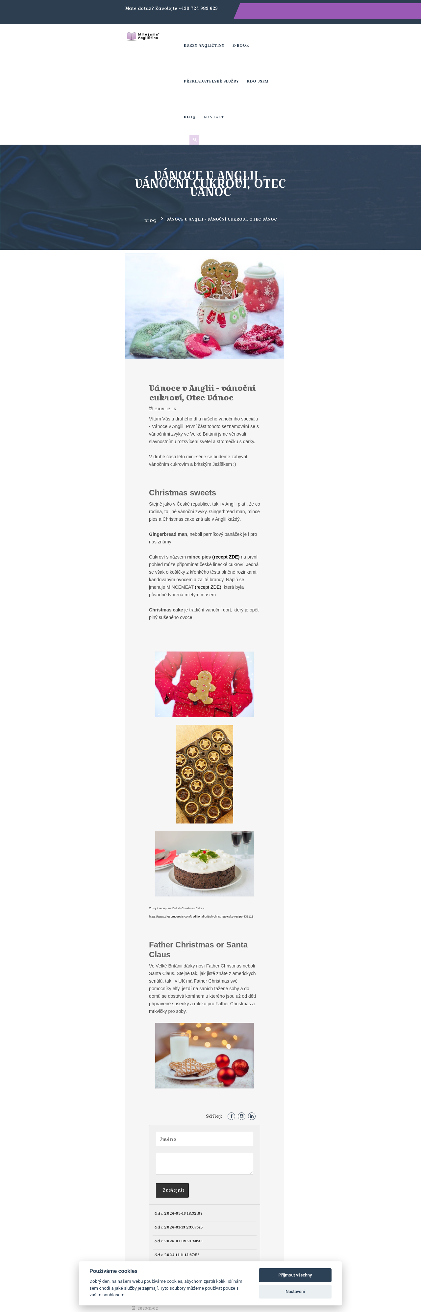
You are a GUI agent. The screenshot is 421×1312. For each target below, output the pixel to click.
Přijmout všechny (295, 1275)
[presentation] (280, 1140)
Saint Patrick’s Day (340, 231)
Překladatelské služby (267, 37)
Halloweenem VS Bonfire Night (354, 166)
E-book (223, 37)
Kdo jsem (313, 37)
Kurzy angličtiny (186, 37)
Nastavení (295, 1291)
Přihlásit (253, 1173)
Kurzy (269, 1235)
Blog (338, 37)
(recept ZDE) (118, 436)
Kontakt (362, 37)
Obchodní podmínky (287, 1252)
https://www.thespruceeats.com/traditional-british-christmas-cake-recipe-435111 (150, 757)
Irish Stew (331, 211)
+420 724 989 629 (142, 1235)
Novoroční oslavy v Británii (349, 271)
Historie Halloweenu (343, 186)
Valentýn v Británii (340, 251)
